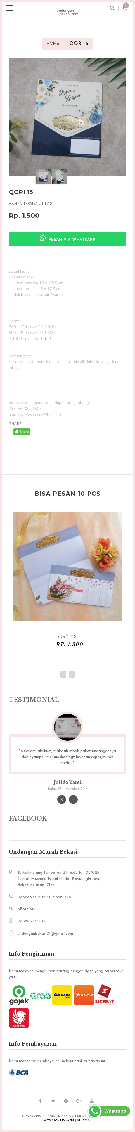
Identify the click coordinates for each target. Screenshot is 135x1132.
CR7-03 (67, 637)
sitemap (84, 1120)
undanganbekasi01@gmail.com (45, 934)
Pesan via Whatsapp (67, 238)
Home (53, 43)
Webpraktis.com (58, 1120)
